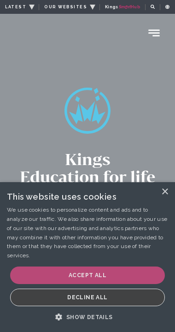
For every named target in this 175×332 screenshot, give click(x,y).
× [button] (164, 192)
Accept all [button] (87, 275)
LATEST (15, 7)
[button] (87, 316)
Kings (122, 7)
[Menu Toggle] (154, 33)
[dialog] (87, 257)
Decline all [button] (87, 297)
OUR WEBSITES (65, 7)
